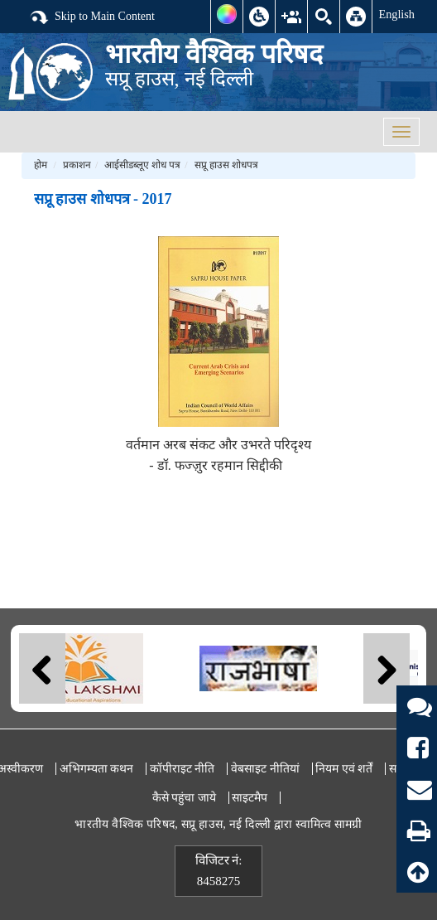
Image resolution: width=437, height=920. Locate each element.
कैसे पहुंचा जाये (184, 798)
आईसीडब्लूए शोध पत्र (142, 165)
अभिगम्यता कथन (97, 769)
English (396, 14)
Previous (42, 668)
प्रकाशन (77, 165)
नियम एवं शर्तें (343, 769)
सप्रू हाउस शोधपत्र (226, 165)
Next (386, 668)
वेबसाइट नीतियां (265, 769)
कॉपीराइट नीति (182, 769)
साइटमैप (249, 798)
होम (40, 165)
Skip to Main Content (92, 17)
